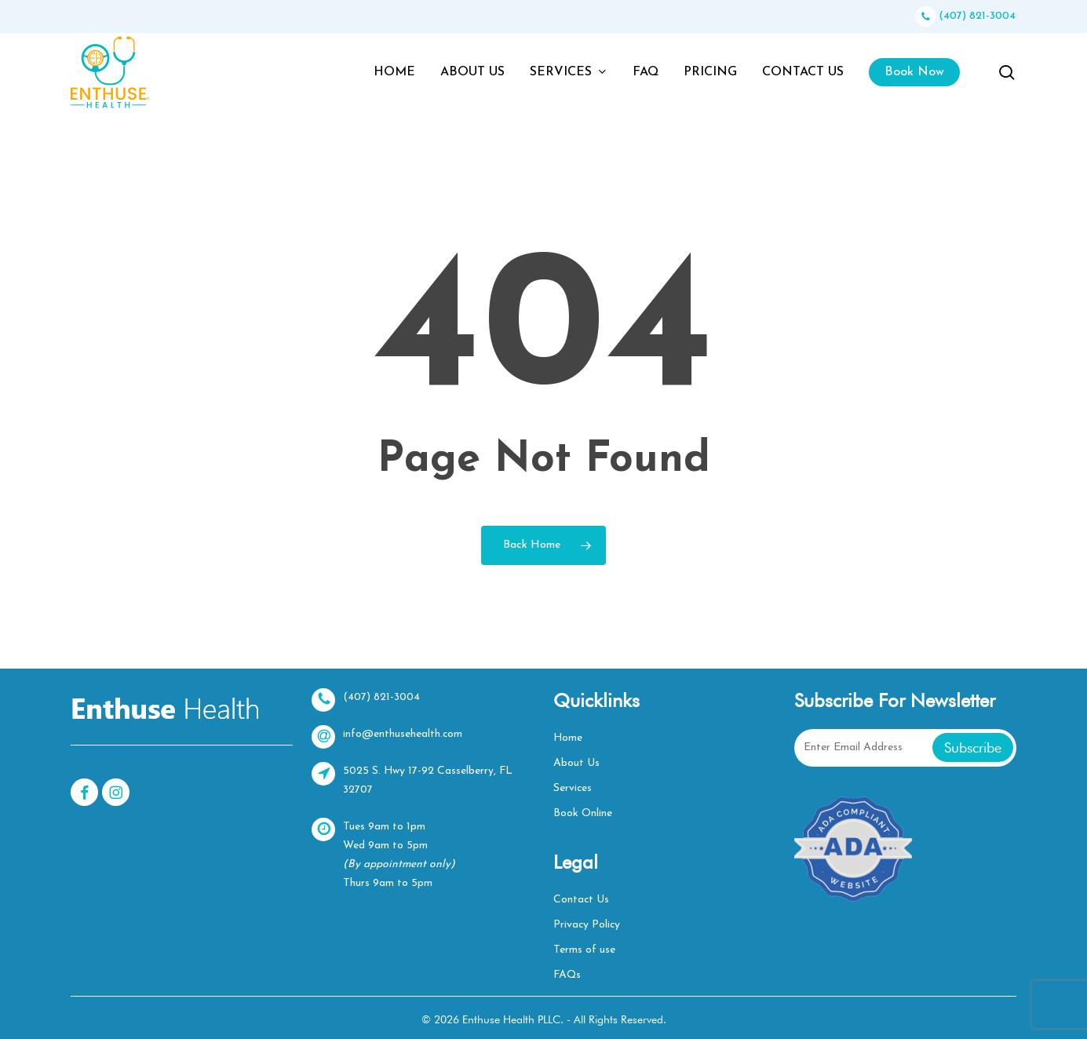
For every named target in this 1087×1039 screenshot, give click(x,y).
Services (573, 788)
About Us (576, 763)
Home (568, 738)
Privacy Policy (587, 925)
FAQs (567, 975)
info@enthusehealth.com (387, 737)
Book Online (582, 813)
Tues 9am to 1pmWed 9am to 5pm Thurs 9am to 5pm (384, 853)
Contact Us (581, 900)
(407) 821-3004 (965, 16)
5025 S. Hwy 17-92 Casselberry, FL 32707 (413, 779)
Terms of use (584, 950)
